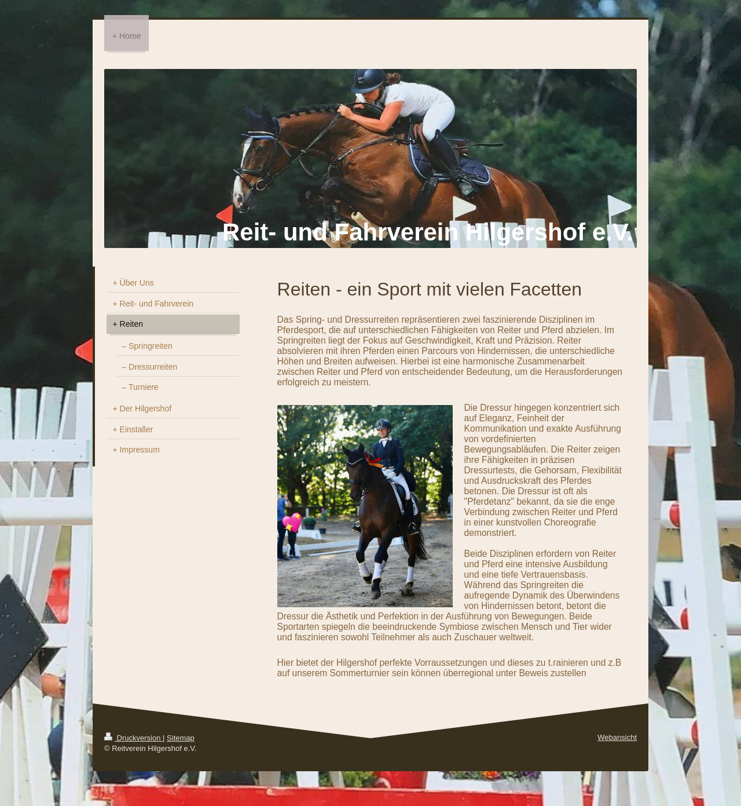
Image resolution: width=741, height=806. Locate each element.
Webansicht (617, 737)
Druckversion (133, 738)
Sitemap (181, 738)
